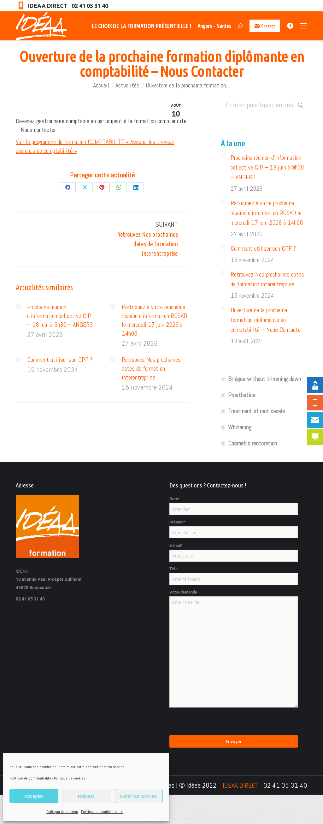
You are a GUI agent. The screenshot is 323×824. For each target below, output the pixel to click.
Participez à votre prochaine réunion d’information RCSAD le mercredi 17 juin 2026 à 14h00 (154, 320)
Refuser (86, 796)
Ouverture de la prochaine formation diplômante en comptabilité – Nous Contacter (266, 320)
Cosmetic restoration (252, 443)
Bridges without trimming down (264, 379)
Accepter (34, 796)
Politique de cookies (69, 778)
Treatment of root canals (256, 411)
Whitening (239, 427)
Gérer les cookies (138, 796)
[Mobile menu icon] (303, 26)
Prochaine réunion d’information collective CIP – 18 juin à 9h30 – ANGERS (60, 316)
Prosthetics (241, 395)
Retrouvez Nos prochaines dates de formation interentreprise (151, 368)
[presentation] (217, 723)
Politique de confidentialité (30, 778)
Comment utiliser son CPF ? (60, 359)
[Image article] (18, 306)
